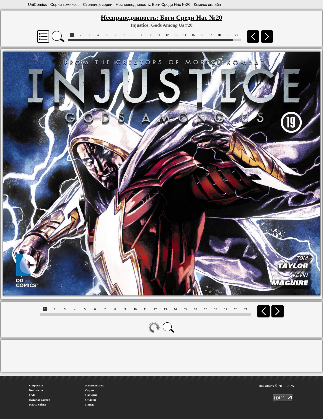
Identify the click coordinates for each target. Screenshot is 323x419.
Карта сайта (37, 404)
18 (219, 35)
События (91, 395)
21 (245, 309)
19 (227, 35)
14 (184, 35)
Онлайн (90, 399)
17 (210, 35)
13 (176, 35)
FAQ (32, 395)
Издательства (94, 385)
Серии (89, 390)
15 (193, 35)
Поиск (89, 404)
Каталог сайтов (39, 399)
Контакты (36, 390)
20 (236, 35)
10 (149, 35)
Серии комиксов (64, 4)
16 (201, 35)
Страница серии (97, 4)
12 (167, 35)
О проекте (36, 385)
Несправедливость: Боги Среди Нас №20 (153, 4)
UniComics (37, 4)
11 (158, 35)
